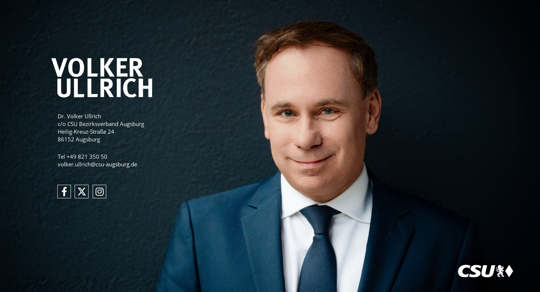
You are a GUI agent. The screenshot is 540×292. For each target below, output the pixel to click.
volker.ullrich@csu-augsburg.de (97, 164)
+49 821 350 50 (87, 156)
